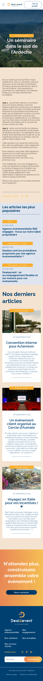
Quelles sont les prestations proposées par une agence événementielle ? (19, 253)
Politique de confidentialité (28, 674)
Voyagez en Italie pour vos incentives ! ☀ (21, 503)
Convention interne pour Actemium (21, 344)
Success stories (21, 36)
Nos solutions (11, 638)
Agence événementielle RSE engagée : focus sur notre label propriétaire (21, 231)
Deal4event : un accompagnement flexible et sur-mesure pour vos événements (20, 277)
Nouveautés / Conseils (17, 243)
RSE (9, 222)
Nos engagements (28, 631)
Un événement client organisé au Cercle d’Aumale (21, 423)
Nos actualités (29, 638)
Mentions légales (11, 674)
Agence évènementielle (12, 631)
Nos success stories (10, 645)
